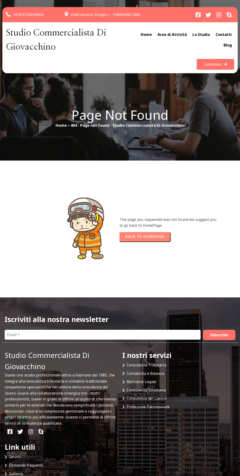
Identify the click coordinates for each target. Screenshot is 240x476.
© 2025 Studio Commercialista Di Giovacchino (45, 455)
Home (61, 128)
